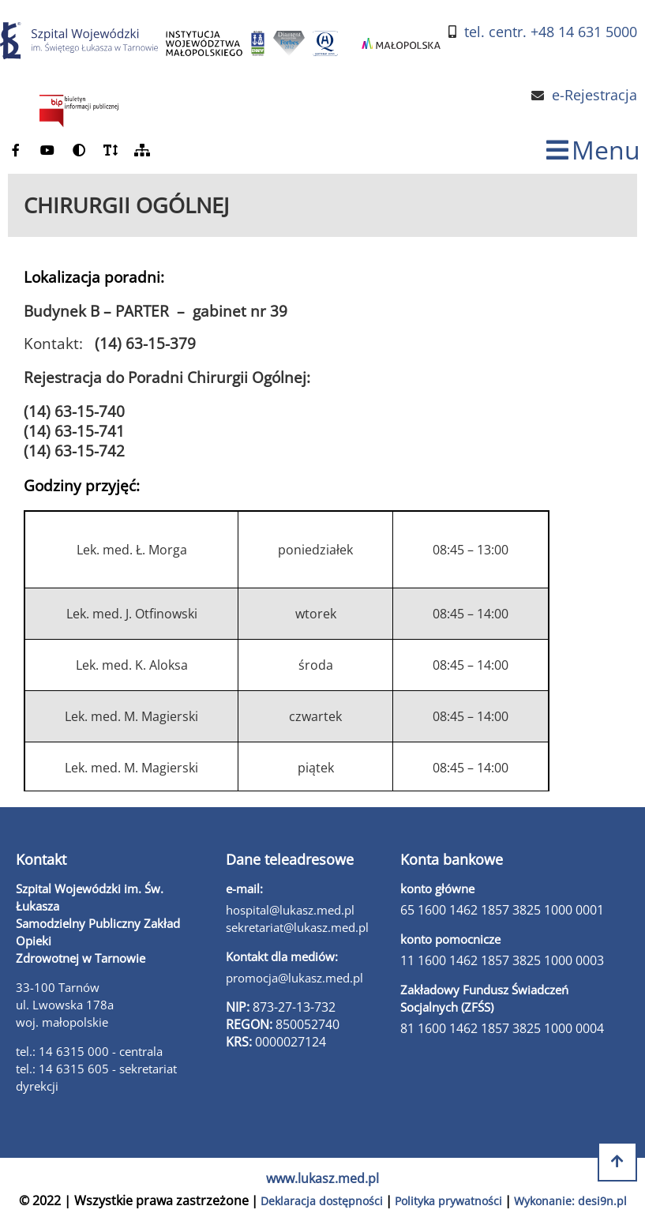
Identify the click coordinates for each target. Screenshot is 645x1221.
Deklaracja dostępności (322, 1200)
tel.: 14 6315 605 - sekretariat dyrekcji (96, 1077)
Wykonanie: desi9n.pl (570, 1200)
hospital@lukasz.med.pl (290, 910)
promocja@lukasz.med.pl (294, 978)
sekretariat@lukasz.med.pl (297, 927)
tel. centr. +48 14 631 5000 (550, 32)
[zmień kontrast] (79, 150)
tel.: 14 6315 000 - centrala (89, 1051)
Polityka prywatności (448, 1200)
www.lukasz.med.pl (322, 1178)
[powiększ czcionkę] (110, 150)
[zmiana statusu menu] (593, 150)
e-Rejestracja (594, 95)
